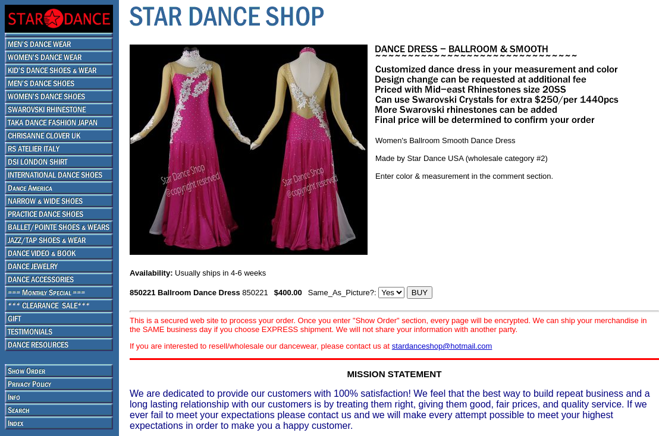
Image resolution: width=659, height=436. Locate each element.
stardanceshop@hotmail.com (442, 346)
